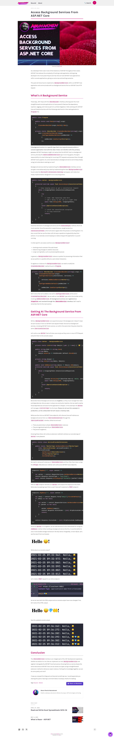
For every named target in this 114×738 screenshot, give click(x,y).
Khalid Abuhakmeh (55, 733)
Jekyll (59, 735)
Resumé (33, 3)
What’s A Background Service (49, 95)
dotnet (41, 682)
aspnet (36, 682)
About (40, 3)
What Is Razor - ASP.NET (41, 719)
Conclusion (38, 652)
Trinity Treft (59, 66)
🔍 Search (87, 3)
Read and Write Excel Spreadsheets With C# (49, 710)
